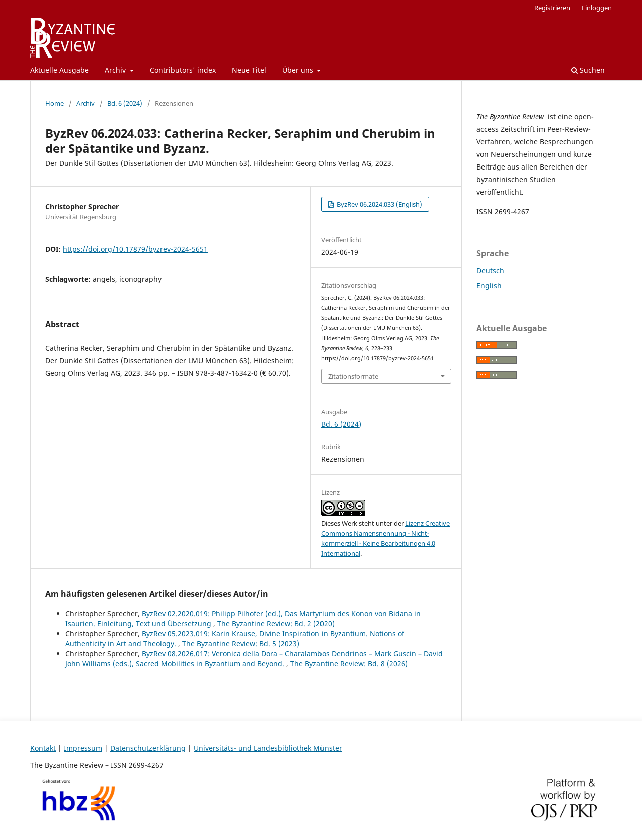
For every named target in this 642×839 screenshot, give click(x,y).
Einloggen (597, 7)
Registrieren (552, 7)
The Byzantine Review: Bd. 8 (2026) (349, 663)
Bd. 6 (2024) (124, 103)
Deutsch (490, 270)
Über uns (298, 70)
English (489, 285)
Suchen (588, 70)
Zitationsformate (353, 376)
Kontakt (43, 748)
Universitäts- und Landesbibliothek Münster (268, 748)
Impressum (83, 748)
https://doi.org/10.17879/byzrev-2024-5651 (135, 249)
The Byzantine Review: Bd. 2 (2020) (276, 623)
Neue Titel (249, 70)
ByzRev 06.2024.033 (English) (378, 204)
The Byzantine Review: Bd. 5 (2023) (240, 643)
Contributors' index (183, 70)
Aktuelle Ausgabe (59, 70)
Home (54, 103)
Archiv (116, 70)
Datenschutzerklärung (148, 748)
